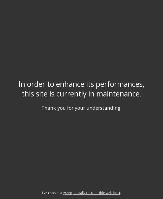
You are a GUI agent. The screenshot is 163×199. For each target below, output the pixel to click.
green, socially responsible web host (91, 192)
